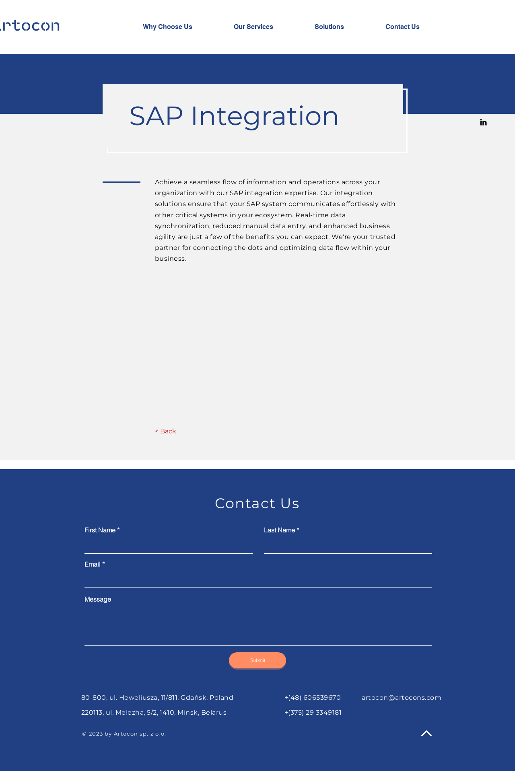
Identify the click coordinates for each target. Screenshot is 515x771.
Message (97, 599)
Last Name (279, 530)
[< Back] (165, 431)
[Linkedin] (483, 122)
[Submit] (257, 660)
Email (92, 564)
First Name (99, 530)
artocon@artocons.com (401, 697)
